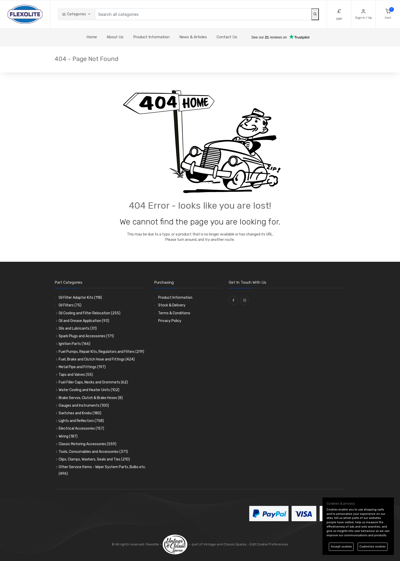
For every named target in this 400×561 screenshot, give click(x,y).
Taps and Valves (76, 374)
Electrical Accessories (81, 428)
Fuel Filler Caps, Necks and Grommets (93, 382)
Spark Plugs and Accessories (86, 336)
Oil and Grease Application (84, 321)
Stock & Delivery (171, 305)
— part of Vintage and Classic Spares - (206, 544)
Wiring (68, 436)
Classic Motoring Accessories (87, 444)
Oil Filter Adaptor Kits (80, 297)
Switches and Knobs (80, 413)
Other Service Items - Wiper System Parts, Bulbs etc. (102, 470)
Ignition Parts (74, 344)
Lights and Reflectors (81, 421)
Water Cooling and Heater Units (89, 390)
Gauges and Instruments (84, 405)
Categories (74, 14)
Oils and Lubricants (78, 328)
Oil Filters (70, 305)
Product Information (151, 37)
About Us (115, 37)
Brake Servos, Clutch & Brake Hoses (91, 398)
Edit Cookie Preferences (269, 544)
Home (91, 37)
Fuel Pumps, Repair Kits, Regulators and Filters (101, 352)
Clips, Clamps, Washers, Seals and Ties (94, 459)
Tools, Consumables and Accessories (93, 452)
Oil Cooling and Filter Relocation (89, 313)
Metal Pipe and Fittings (82, 367)
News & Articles (193, 37)
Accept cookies (341, 546)
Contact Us (227, 37)
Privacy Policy (169, 321)
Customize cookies (372, 546)
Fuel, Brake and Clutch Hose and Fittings (97, 359)
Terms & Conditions (174, 313)
